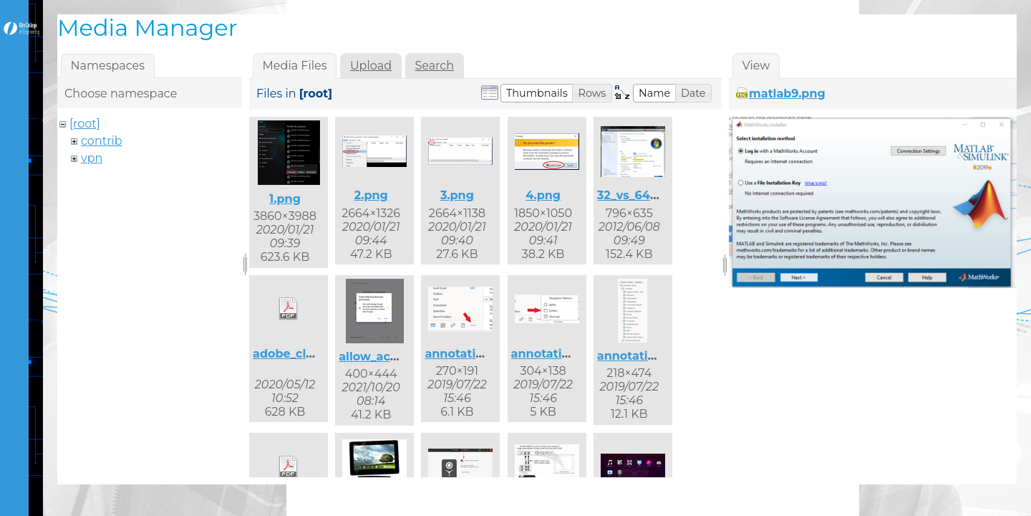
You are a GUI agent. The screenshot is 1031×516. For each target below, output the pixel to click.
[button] (536, 93)
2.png (371, 195)
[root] (84, 123)
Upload (371, 65)
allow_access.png (391, 356)
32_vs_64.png (637, 195)
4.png (543, 195)
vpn (91, 158)
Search (434, 65)
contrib (101, 141)
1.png (285, 199)
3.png (457, 195)
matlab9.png (787, 93)
